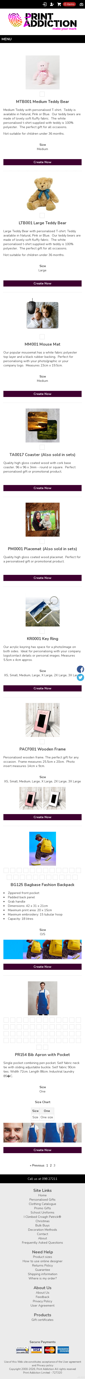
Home (42, 1195)
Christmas (43, 1221)
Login (44, 4)
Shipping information (42, 1274)
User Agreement (42, 1305)
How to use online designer (43, 1261)
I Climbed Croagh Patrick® (42, 1217)
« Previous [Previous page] (37, 1165)
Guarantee (42, 1270)
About (42, 1238)
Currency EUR (81, 4)
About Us (42, 1293)
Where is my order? (43, 1278)
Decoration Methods (42, 1230)
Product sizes (42, 1257)
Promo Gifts (42, 1208)
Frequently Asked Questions (42, 1242)
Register (52, 4)
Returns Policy (42, 1265)
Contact (42, 1234)
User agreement (72, 1362)
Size (42, 145)
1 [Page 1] (47, 1165)
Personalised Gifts (42, 1199)
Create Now (42, 162)
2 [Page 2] (51, 1165)
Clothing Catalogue (42, 1204)
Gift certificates (42, 1320)
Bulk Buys (42, 1225)
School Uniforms (42, 1212)
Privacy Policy (42, 1301)
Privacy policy (45, 1365)
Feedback (42, 1297)
